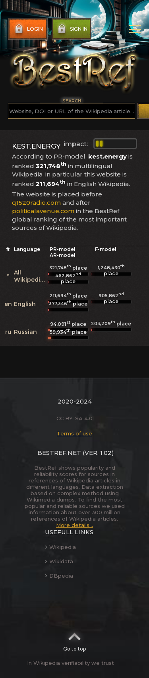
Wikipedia (60, 547)
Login (28, 29)
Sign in (71, 29)
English (25, 304)
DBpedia (59, 575)
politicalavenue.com (43, 211)
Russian (25, 331)
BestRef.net (59, 453)
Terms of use (74, 433)
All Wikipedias (30, 276)
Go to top (74, 639)
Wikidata (59, 561)
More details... (74, 525)
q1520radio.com (36, 202)
